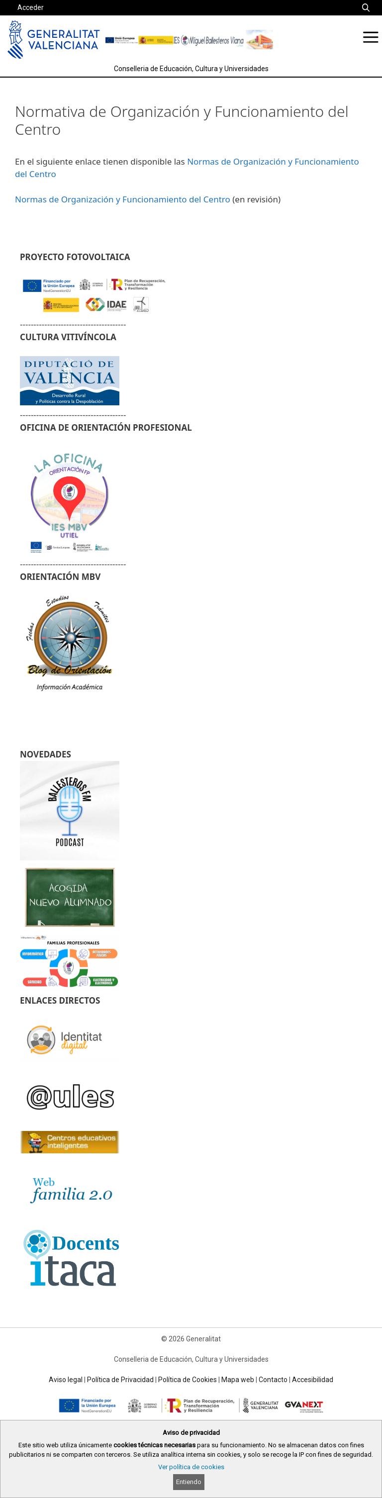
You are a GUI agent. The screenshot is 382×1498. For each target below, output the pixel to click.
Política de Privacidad (120, 1380)
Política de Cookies (187, 1380)
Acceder (30, 7)
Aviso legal (66, 1380)
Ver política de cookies (191, 1467)
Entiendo (188, 1482)
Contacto (273, 1380)
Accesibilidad (312, 1380)
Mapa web (237, 1380)
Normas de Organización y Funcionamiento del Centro (122, 199)
